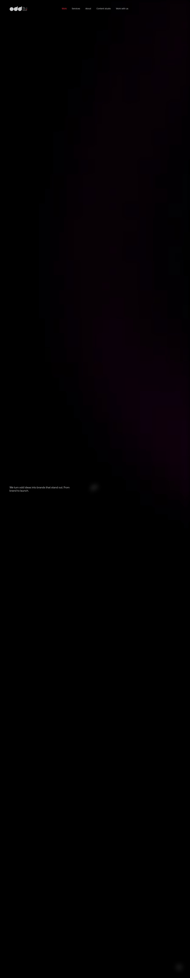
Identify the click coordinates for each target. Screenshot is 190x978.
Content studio (103, 8)
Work (64, 8)
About (88, 8)
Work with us (122, 8)
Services (76, 8)
